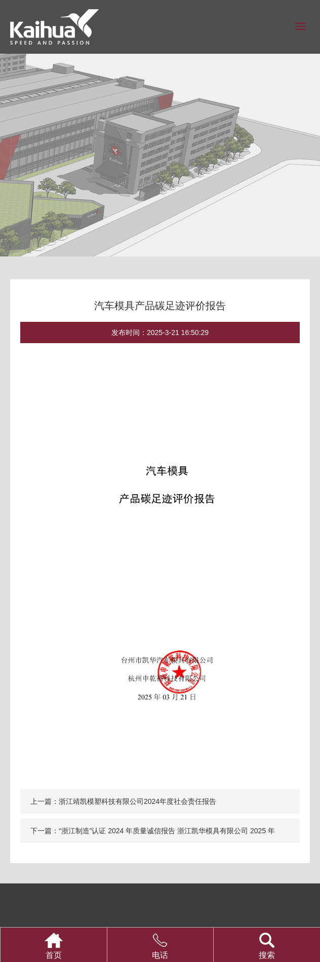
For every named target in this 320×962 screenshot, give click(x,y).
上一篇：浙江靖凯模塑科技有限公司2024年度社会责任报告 (123, 801)
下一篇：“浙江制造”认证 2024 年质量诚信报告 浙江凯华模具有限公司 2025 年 (152, 831)
